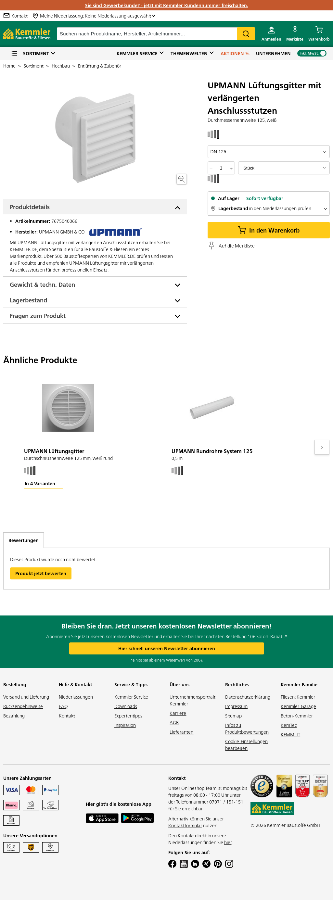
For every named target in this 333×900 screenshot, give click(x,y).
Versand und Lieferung (26, 696)
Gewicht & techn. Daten (42, 284)
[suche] (156, 33)
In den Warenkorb (269, 230)
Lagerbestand (28, 300)
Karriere (178, 713)
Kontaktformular (185, 825)
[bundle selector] (284, 167)
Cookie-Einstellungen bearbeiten (246, 744)
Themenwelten (189, 53)
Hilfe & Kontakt (75, 684)
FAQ (63, 706)
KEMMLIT (290, 734)
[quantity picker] (221, 168)
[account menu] (271, 34)
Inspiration (125, 725)
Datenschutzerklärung (247, 696)
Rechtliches (237, 684)
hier (228, 842)
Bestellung (14, 684)
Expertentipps (128, 715)
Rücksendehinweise (23, 706)
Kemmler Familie (299, 684)
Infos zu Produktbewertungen (247, 728)
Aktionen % (235, 53)
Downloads (125, 706)
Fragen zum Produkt (38, 315)
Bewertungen (23, 540)
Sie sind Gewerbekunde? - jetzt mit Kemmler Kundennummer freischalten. (166, 5)
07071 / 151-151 (226, 801)
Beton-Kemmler (297, 715)
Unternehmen (273, 53)
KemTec (289, 725)
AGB (174, 722)
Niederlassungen (76, 696)
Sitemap (233, 715)
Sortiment (29, 53)
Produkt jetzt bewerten (40, 573)
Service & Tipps (130, 684)
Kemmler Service (137, 53)
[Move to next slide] (321, 447)
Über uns (179, 684)
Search (246, 33)
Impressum (236, 706)
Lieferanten (181, 732)
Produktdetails (30, 207)
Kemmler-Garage (298, 706)
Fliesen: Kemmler (298, 696)
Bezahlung (14, 715)
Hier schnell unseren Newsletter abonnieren (166, 648)
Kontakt (67, 715)
